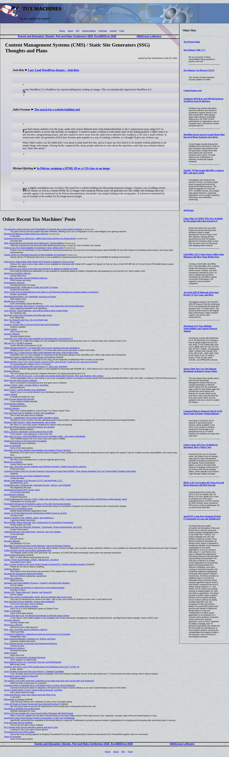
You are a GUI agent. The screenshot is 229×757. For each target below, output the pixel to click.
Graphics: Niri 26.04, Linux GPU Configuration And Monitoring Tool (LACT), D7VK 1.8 (41, 667)
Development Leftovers (14, 494)
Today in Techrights (12, 445)
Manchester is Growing (14, 699)
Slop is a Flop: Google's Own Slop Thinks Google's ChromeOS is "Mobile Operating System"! (45, 564)
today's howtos (10, 329)
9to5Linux (189, 210)
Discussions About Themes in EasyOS (21, 676)
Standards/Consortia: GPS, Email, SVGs (22, 490)
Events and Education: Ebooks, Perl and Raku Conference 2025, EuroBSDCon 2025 (67, 36)
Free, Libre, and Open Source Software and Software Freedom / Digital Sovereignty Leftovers (45, 466)
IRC (77, 31)
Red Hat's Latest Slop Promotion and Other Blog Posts (28, 315)
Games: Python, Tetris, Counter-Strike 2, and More (26, 385)
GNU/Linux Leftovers (149, 36)
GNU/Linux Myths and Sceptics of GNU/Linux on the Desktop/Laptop (34, 587)
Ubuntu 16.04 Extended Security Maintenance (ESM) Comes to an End (35, 513)
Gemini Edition (89, 31)
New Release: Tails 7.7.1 (194, 50)
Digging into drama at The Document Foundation (25, 441)
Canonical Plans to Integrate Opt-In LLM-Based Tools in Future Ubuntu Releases (203, 412)
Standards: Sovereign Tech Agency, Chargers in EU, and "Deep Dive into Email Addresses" (44, 306)
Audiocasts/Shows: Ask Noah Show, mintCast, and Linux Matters (32, 532)
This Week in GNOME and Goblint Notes (22, 708)
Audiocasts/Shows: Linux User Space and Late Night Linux (30, 695)
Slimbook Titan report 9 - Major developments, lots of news (30, 422)
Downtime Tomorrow (13, 457)
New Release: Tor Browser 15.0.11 (199, 70)
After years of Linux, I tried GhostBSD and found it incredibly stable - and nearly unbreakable (44, 436)
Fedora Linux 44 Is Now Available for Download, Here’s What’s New (201, 446)
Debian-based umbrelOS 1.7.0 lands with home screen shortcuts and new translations (42, 348)
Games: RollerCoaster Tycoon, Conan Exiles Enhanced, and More (33, 690)
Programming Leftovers (14, 283)
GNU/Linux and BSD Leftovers (17, 273)
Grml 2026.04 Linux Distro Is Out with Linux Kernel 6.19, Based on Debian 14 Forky (41, 269)
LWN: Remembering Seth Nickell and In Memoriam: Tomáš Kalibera (34, 243)
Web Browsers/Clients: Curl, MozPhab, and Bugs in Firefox (30, 296)
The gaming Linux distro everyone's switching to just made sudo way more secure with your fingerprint (49, 681)
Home (62, 31)
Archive (113, 31)
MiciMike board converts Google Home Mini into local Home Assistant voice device (204, 135)
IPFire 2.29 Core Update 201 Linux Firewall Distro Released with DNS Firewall (204, 484)
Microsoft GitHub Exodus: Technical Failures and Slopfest (29, 427)
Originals (103, 31)
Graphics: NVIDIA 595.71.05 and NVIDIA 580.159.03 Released (31, 324)
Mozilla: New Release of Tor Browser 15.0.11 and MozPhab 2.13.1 (33, 480)
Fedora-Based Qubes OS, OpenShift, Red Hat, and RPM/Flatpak (32, 662)
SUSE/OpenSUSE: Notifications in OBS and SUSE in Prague (31, 287)
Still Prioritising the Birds (14, 555)
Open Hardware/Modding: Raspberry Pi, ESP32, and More (30, 639)
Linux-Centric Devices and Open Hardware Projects (27, 476)
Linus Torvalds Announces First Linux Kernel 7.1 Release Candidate (34, 671)
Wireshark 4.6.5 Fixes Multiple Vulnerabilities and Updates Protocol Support (200, 328)
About (70, 31)
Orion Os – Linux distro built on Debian (21, 606)
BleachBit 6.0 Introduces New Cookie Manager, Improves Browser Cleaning (37, 546)
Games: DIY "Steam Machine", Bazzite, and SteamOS (28, 592)
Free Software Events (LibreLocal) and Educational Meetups (30, 643)
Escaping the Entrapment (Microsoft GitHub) (23, 573)
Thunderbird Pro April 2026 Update (19, 732)
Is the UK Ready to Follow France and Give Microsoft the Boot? (32, 704)
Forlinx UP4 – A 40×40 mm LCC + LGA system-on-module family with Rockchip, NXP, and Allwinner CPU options (53, 376)
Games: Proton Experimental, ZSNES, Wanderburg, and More (31, 560)
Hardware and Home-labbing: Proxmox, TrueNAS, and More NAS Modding (37, 583)
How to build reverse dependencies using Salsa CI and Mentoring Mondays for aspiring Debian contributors (51, 292)
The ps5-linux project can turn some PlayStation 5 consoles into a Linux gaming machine (43, 229)
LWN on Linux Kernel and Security (19, 399)
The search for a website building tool (57, 109)
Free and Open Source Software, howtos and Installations (29, 413)
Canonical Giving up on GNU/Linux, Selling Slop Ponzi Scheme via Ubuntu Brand (40, 238)
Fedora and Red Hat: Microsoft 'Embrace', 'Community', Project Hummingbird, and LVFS (43, 527)
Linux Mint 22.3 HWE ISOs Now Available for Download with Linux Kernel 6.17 (203, 219)
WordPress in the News (14, 301)
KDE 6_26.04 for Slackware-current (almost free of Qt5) (28, 431)
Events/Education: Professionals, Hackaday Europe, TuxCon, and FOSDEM (37, 485)
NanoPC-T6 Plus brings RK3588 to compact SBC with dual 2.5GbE (204, 171)
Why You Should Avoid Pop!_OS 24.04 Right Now (26, 320)
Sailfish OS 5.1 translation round (18, 508)
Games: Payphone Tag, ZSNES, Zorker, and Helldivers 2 (29, 518)
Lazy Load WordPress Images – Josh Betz (53, 70)
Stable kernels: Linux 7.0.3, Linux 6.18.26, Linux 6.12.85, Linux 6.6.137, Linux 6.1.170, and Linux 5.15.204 (51, 362)
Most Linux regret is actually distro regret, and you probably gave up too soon (38, 597)
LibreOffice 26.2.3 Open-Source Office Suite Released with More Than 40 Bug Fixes (204, 255)
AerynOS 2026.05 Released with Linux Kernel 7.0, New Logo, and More (201, 293)
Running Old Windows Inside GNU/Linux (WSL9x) (26, 234)
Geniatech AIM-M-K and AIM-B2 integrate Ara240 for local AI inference (204, 100)
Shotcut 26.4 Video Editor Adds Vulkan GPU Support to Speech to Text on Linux (39, 262)
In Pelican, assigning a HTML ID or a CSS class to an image (73, 168)
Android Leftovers (12, 371)
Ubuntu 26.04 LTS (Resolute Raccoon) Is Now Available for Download (35, 255)
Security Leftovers (12, 334)
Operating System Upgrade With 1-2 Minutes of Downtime (29, 357)
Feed (121, 31)
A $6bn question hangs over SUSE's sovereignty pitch (28, 550)
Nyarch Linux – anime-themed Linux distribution (25, 390)
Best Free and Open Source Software (20, 380)
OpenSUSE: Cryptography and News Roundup (24, 657)
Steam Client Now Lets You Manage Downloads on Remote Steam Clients (200, 370)
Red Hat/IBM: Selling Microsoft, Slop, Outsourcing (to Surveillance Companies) (38, 522)
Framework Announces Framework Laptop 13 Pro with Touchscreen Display (37, 504)
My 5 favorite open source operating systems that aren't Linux (31, 727)
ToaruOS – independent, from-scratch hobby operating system (31, 418)
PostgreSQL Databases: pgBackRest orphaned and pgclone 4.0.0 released (37, 634)
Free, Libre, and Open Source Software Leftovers (26, 278)
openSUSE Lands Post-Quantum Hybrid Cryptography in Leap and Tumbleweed (202, 517)
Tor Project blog (192, 42)
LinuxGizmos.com (193, 90)
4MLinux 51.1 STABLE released (18, 343)
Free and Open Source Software (18, 722)
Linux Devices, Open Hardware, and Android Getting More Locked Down (36, 310)
